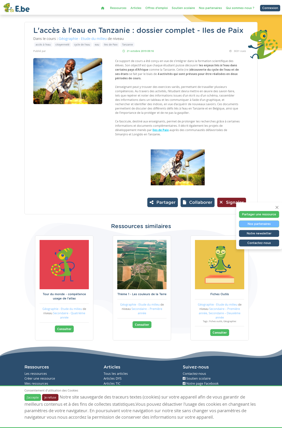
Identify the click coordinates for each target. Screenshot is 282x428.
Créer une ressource (39, 378)
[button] (198, 202)
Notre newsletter (259, 233)
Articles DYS (113, 378)
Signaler (232, 202)
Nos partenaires (210, 8)
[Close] (277, 207)
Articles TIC (112, 383)
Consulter (64, 329)
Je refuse (50, 397)
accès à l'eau (43, 44)
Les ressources (35, 374)
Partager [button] (163, 202)
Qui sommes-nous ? (240, 8)
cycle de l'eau (82, 44)
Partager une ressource (259, 214)
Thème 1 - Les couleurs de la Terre (142, 294)
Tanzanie (127, 44)
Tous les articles (116, 374)
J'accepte (33, 397)
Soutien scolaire (183, 8)
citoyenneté (62, 44)
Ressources (118, 8)
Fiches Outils (219, 294)
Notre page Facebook (201, 383)
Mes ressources (36, 383)
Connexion (270, 8)
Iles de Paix (110, 44)
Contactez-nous (259, 242)
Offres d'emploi (156, 8)
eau (97, 44)
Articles (135, 8)
